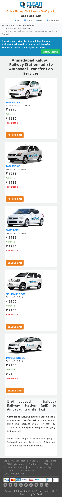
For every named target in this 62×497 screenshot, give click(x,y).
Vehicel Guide (26, 470)
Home (5, 25)
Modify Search (50, 51)
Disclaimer (8, 470)
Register (29, 20)
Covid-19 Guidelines (13, 473)
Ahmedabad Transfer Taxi (18, 28)
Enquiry (40, 20)
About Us (35, 460)
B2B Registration (15, 464)
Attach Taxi (53, 20)
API (30, 467)
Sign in (18, 20)
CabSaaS (37, 494)
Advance (10, 114)
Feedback (34, 464)
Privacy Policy (44, 467)
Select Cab (15, 135)
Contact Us (50, 460)
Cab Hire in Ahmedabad (22, 25)
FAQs (46, 464)
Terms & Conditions (13, 467)
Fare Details (12, 122)
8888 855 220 (31, 16)
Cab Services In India (14, 460)
